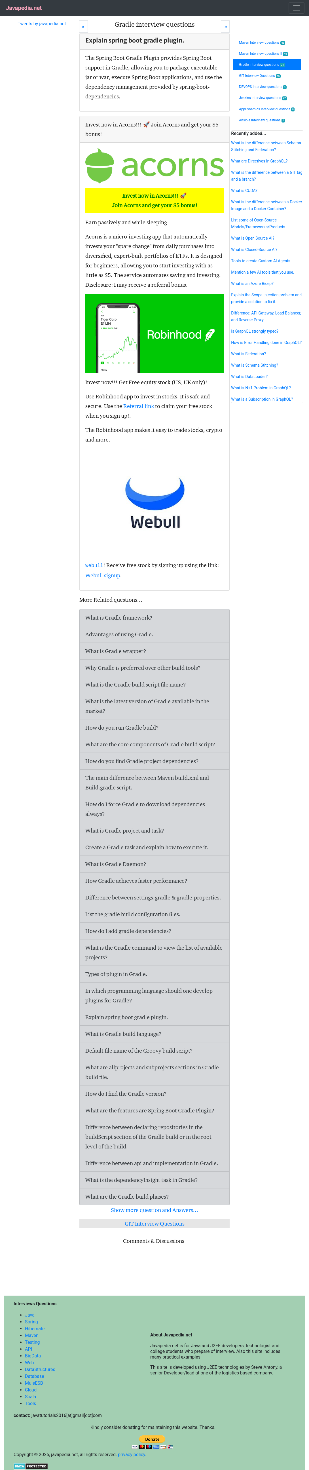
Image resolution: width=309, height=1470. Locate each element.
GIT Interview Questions (155, 1223)
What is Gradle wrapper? (115, 651)
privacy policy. (132, 1454)
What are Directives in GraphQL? (259, 161)
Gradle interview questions (262, 65)
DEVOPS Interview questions (262, 87)
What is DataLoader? (249, 376)
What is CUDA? (244, 190)
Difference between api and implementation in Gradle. (151, 1163)
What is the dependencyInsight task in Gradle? (141, 1180)
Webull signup (102, 575)
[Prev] (83, 26)
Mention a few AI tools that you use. (262, 272)
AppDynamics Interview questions (267, 109)
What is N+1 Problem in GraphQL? (261, 388)
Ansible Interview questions (262, 120)
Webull (94, 566)
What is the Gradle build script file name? (135, 684)
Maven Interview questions (262, 43)
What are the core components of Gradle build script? (150, 744)
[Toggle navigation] (296, 8)
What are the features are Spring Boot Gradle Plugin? (149, 1110)
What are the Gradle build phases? (127, 1196)
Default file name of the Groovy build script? (139, 1050)
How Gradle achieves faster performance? (136, 880)
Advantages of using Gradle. (119, 634)
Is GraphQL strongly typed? (254, 331)
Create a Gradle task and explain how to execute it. (147, 847)
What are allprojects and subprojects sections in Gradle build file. (152, 1072)
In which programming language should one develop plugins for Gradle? (149, 995)
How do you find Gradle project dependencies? (142, 761)
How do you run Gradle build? (122, 727)
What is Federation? (248, 354)
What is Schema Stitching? (254, 365)
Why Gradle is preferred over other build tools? (143, 667)
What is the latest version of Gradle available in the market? (147, 706)
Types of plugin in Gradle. (116, 974)
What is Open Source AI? (252, 238)
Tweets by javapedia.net (42, 23)
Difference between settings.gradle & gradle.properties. (153, 897)
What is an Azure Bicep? (252, 283)
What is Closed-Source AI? (254, 249)
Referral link (138, 406)
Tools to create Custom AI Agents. (261, 261)
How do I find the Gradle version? (126, 1093)
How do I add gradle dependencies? (128, 931)
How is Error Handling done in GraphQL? (266, 342)
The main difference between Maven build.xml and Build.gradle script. (147, 782)
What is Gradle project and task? (124, 830)
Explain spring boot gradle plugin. (126, 1017)
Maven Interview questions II (263, 54)
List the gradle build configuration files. (133, 914)
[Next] (225, 26)
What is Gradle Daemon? (115, 864)
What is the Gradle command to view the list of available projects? (154, 952)
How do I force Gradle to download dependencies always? (145, 809)
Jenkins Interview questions (263, 98)
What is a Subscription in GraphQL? (262, 399)
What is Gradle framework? (119, 617)
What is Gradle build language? (123, 1033)
